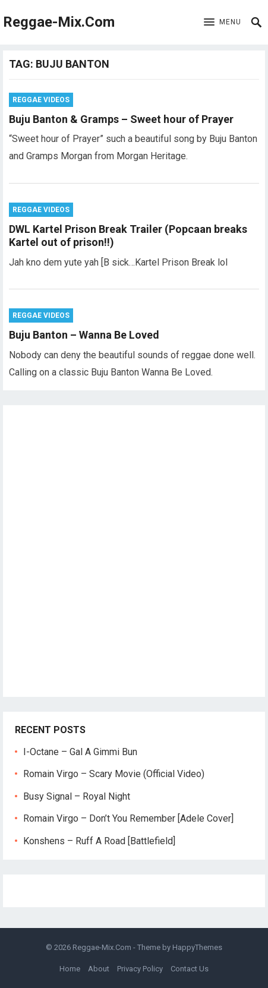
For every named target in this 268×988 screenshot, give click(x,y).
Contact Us (190, 968)
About (98, 968)
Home (69, 968)
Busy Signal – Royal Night (76, 796)
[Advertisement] (134, 551)
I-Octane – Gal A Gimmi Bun (80, 751)
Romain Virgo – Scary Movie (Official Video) (113, 773)
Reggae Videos (41, 100)
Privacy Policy (140, 968)
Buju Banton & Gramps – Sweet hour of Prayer (121, 119)
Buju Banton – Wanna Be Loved (84, 335)
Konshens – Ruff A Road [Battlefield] (99, 841)
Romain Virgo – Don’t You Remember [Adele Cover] (128, 818)
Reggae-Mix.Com (59, 22)
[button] (222, 23)
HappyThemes (197, 947)
